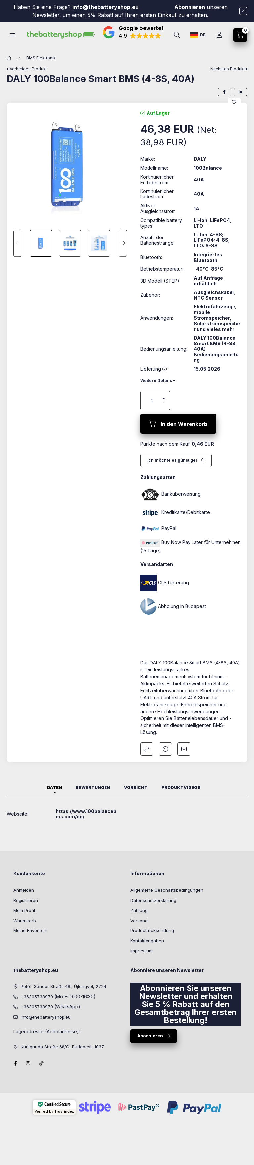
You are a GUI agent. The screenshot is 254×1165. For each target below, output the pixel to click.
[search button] (177, 35)
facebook (15, 1073)
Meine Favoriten (29, 940)
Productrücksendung (152, 940)
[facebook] (224, 102)
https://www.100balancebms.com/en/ (86, 824)
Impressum (141, 961)
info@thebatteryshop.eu (106, 7)
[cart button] (240, 35)
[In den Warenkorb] (178, 434)
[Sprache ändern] (198, 35)
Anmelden (23, 900)
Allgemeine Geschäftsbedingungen (166, 900)
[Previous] (17, 253)
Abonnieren (189, 7)
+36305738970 (37, 1007)
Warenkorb (24, 930)
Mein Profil (24, 920)
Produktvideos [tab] (180, 797)
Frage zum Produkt (165, 759)
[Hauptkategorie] (9, 68)
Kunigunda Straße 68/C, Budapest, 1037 (62, 1057)
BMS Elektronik (41, 68)
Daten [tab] (54, 797)
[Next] (123, 253)
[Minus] (163, 413)
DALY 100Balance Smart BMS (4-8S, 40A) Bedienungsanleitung (216, 359)
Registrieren (25, 910)
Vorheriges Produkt (28, 79)
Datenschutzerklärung (153, 910)
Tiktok (41, 1073)
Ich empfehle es (183, 759)
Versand (139, 930)
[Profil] (219, 35)
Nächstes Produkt (227, 79)
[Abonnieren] (176, 470)
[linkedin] (240, 102)
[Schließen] (243, 11)
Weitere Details (156, 390)
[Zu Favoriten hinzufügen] (234, 112)
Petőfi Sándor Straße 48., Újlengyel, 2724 (63, 997)
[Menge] (151, 410)
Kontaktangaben (147, 951)
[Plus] (163, 409)
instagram (28, 1073)
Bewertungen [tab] (93, 797)
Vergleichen (146, 759)
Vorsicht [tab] (136, 797)
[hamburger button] (13, 35)
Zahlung (139, 920)
